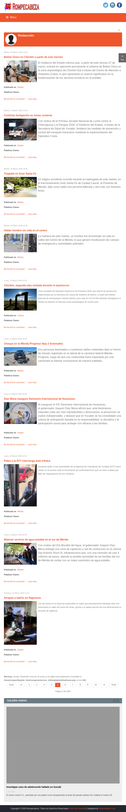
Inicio (11, 685)
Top (122, 57)
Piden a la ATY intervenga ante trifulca (27, 460)
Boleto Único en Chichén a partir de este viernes (33, 57)
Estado (20, 87)
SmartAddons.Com (107, 808)
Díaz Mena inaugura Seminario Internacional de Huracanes (39, 398)
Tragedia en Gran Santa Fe (20, 173)
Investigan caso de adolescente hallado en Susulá (33, 787)
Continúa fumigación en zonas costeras (28, 115)
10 (96, 685)
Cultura (20, 315)
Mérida (20, 202)
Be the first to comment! (14, 99)
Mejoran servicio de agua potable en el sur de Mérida (36, 539)
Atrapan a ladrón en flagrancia (22, 597)
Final (114, 685)
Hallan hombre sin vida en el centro (25, 230)
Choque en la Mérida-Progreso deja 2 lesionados (33, 343)
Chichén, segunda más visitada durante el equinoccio (36, 285)
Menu (11, 17)
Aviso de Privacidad (78, 808)
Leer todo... (33, 99)
